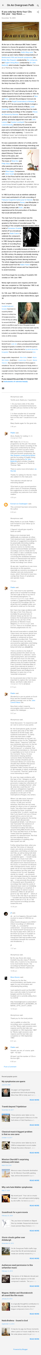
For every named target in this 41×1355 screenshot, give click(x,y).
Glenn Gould (9, 174)
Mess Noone (15, 977)
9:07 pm (13, 713)
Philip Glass (6, 164)
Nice (36, 96)
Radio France (14, 233)
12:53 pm (13, 1009)
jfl (11, 913)
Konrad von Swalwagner (19, 504)
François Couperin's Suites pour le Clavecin (17, 200)
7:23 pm (13, 581)
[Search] (38, 6)
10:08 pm (13, 971)
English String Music (12, 63)
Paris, (7, 99)
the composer (32, 60)
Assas (22, 202)
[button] (38, 12)
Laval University (7, 125)
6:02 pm (13, 512)
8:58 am (13, 1062)
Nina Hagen (10, 171)
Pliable (12, 433)
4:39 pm (13, 497)
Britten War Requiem (9, 60)
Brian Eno (15, 161)
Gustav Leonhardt (17, 122)
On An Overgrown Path (20, 5)
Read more (34, 1100)
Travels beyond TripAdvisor (14, 1106)
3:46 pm (13, 427)
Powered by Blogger (20, 1349)
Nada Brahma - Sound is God (15, 1320)
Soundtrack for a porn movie (15, 1212)
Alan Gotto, (23, 357)
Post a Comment (10, 1067)
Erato (21, 208)
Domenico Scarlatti (15, 228)
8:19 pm (13, 687)
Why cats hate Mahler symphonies (17, 1187)
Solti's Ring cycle (27, 52)
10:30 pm (13, 907)
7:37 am (13, 948)
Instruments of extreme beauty (16, 382)
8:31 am (13, 1041)
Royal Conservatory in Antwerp (23, 101)
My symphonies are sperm (13, 1081)
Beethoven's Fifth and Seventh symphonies (17, 57)
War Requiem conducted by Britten (22, 455)
